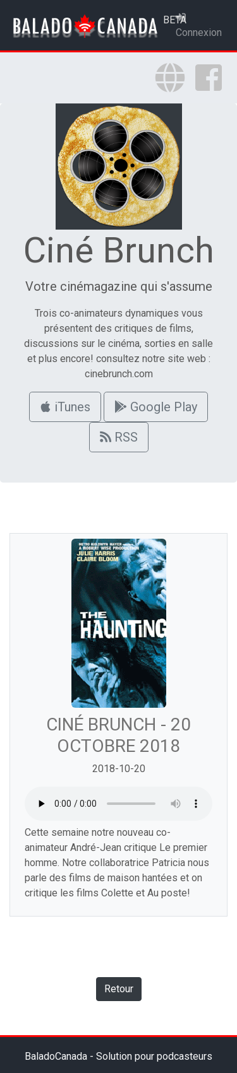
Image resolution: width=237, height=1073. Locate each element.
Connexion (199, 25)
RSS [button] (119, 437)
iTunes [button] (65, 406)
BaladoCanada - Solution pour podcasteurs (118, 1056)
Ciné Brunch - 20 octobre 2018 (118, 735)
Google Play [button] (155, 406)
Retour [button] (118, 989)
